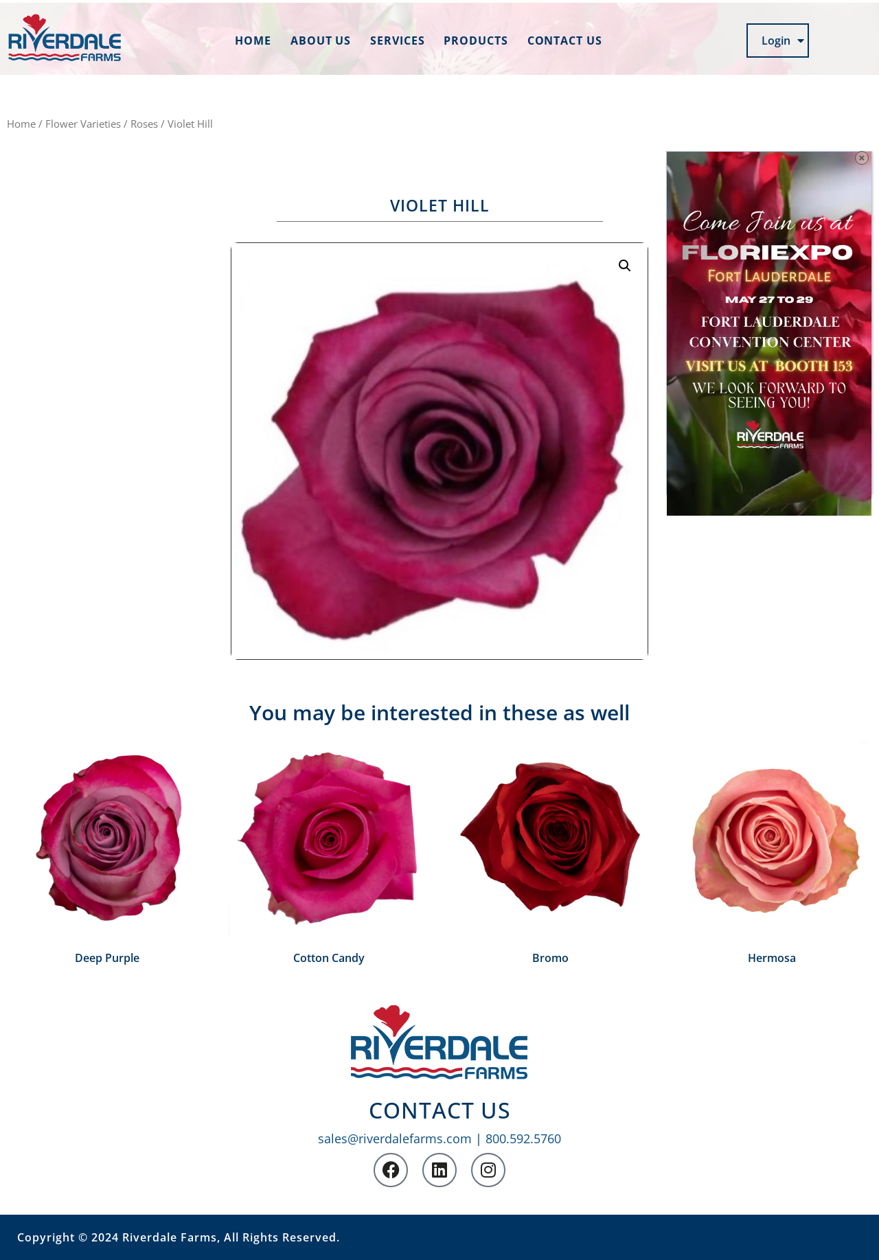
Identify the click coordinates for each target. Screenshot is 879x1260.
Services (397, 40)
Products (475, 40)
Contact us (564, 40)
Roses (144, 123)
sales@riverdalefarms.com (395, 1138)
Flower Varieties (83, 123)
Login (783, 40)
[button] (625, 265)
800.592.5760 (523, 1138)
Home (253, 40)
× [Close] (862, 157)
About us (320, 40)
